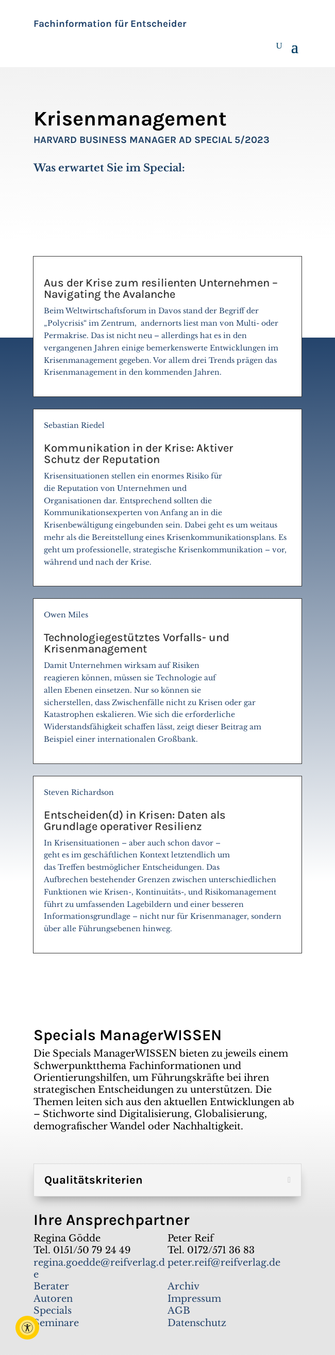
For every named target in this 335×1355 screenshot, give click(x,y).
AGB (178, 1310)
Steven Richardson (167, 865)
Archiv (183, 1286)
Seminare (56, 1323)
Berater (51, 1286)
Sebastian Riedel (167, 498)
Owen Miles (167, 681)
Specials (53, 1310)
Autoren (53, 1298)
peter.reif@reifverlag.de (223, 1262)
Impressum (194, 1298)
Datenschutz (196, 1323)
